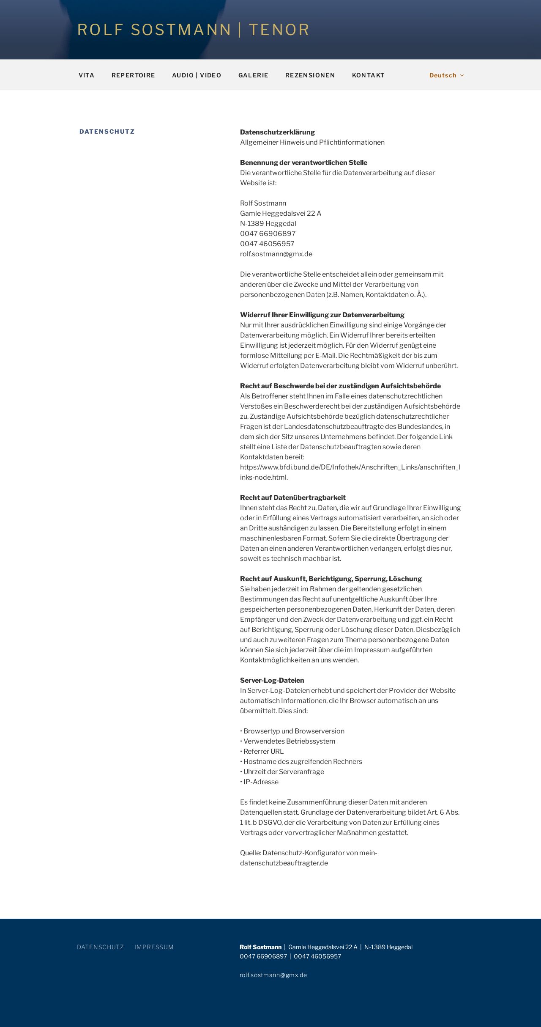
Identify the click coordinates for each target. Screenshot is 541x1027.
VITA (87, 75)
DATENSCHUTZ (100, 946)
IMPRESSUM (154, 946)
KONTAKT (368, 75)
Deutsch (447, 75)
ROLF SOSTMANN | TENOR (194, 29)
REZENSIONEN (310, 75)
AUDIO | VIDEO (196, 75)
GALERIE (253, 75)
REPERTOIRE (134, 75)
